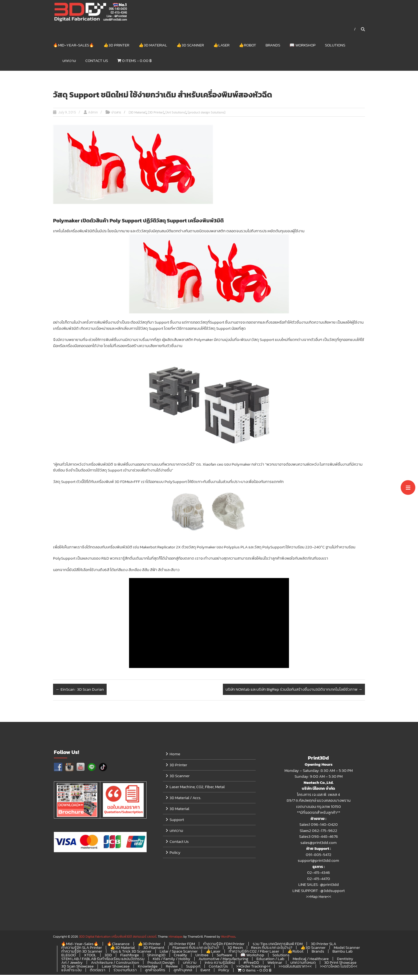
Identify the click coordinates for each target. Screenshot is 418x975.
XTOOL (90, 955)
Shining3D (156, 955)
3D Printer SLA (323, 944)
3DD (108, 955)
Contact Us (96, 60)
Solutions (335, 45)
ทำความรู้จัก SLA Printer (81, 948)
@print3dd (329, 885)
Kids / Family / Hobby (171, 959)
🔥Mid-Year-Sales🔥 (73, 45)
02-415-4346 (318, 873)
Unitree (201, 955)
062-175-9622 (324, 831)
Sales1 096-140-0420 (318, 824)
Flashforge (129, 955)
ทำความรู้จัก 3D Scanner (81, 951)
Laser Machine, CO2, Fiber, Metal (197, 787)
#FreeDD (251, 963)
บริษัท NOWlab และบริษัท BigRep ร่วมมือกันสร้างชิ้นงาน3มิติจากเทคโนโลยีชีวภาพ (294, 689)
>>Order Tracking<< (253, 966)
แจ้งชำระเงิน (71, 970)
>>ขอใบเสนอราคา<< (295, 966)
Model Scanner (347, 948)
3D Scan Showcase (77, 966)
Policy (175, 853)
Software (224, 955)
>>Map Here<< (318, 897)
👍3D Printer (116, 45)
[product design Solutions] (206, 112)
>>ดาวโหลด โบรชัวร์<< (338, 966)
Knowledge (148, 966)
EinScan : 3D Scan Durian (80, 689)
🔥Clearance (118, 944)
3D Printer (178, 765)
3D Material (179, 809)
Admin (93, 113)
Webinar (274, 963)
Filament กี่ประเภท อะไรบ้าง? (195, 948)
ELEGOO (68, 955)
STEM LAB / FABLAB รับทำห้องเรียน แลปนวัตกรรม (102, 959)
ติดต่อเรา (97, 970)
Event (205, 970)
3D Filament (153, 948)
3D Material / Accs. (185, 798)
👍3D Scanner (190, 45)
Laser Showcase (116, 966)
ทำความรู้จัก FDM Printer (223, 944)
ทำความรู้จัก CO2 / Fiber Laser (254, 951)
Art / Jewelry (72, 963)
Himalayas (176, 936)
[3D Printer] (156, 112)
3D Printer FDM (182, 944)
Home (175, 754)
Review (172, 966)
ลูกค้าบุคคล (183, 970)
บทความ (69, 60)
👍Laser (221, 45)
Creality (180, 955)
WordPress (228, 936)
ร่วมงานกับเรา (125, 970)
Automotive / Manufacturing (223, 959)
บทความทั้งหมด (303, 963)
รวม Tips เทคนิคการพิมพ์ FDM (278, 944)
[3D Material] (137, 112)
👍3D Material (153, 45)
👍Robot (247, 45)
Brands (273, 45)
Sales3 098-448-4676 (318, 837)
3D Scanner (180, 776)
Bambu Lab (342, 951)
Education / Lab (270, 959)
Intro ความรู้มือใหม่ (220, 963)
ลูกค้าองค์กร (155, 970)
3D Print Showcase (340, 963)
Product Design (161, 963)
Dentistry (345, 959)
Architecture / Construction (115, 963)
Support (177, 820)
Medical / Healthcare (311, 959)
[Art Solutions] (176, 112)
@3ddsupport (332, 891)
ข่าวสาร (116, 112)
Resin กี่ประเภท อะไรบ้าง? (271, 948)
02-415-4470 (318, 879)
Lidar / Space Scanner (179, 951)
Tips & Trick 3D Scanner (130, 951)
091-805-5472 (318, 855)
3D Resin (235, 948)
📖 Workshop (303, 45)
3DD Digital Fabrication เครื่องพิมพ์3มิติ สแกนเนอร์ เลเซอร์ (117, 936)
